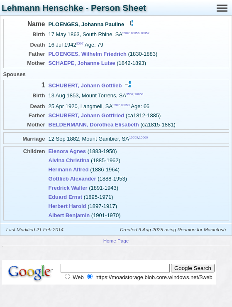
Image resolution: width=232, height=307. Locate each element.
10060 (143, 137)
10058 (139, 94)
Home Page (116, 240)
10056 (135, 33)
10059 (125, 104)
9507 (125, 33)
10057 (144, 33)
